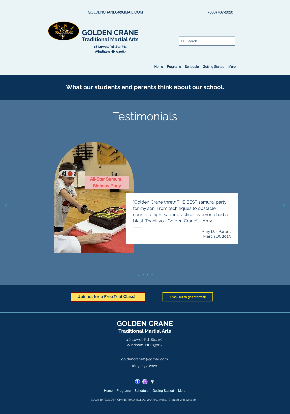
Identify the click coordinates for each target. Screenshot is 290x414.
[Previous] (10, 206)
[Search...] (206, 41)
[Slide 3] (147, 274)
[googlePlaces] (152, 381)
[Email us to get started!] (188, 296)
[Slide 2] (143, 274)
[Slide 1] (138, 275)
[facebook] (137, 381)
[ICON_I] (145, 381)
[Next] (279, 206)
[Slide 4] (152, 274)
